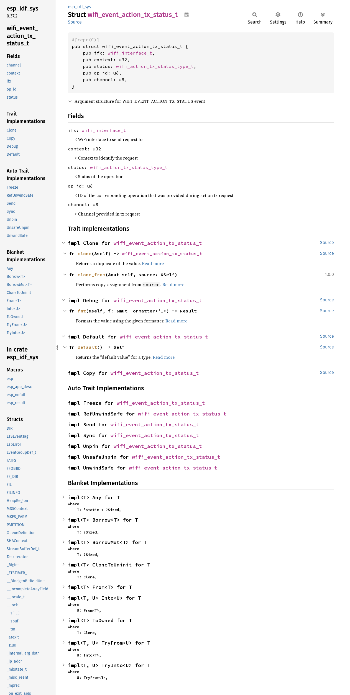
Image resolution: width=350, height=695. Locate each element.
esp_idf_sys (79, 6)
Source (75, 22)
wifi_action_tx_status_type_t (155, 66)
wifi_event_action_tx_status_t (158, 243)
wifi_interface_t (130, 53)
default (87, 347)
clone (84, 253)
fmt (82, 311)
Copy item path (186, 14)
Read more (153, 263)
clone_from (91, 274)
